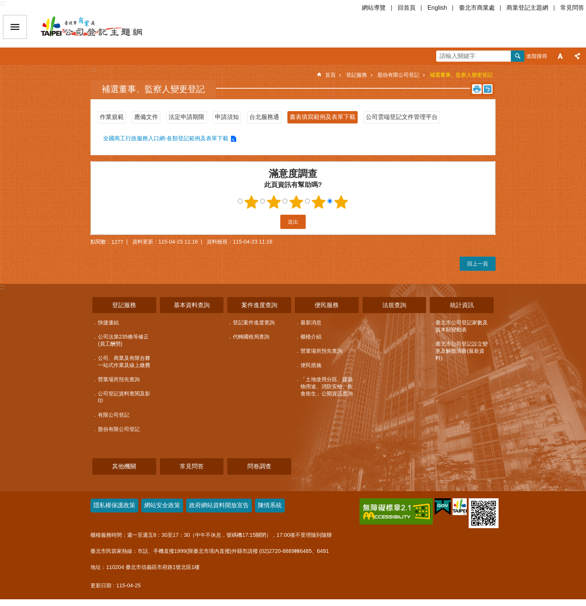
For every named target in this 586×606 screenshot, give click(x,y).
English (437, 7)
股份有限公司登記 (398, 75)
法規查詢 (394, 305)
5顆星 (341, 202)
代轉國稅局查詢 (251, 337)
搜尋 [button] (517, 56)
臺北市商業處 (477, 7)
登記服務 (356, 75)
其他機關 (124, 466)
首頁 (330, 75)
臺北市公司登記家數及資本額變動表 (461, 326)
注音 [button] (488, 89)
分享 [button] (577, 56)
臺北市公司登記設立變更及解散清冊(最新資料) (461, 351)
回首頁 (407, 7)
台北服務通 (264, 117)
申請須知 (227, 117)
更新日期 (100, 585)
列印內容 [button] (477, 89)
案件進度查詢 (259, 305)
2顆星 (274, 202)
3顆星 (296, 202)
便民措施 (310, 365)
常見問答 (572, 7)
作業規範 (112, 117)
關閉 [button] (15, 27)
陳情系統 (270, 505)
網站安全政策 (162, 505)
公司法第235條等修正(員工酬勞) (123, 340)
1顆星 (251, 202)
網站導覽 (374, 7)
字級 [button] (560, 56)
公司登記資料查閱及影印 (124, 397)
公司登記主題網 (104, 27)
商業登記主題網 (527, 7)
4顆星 (319, 202)
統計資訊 (462, 305)
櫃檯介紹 (310, 337)
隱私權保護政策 (114, 505)
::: (2, 3)
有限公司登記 (113, 415)
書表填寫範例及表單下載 (322, 117)
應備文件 (146, 117)
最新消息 (310, 322)
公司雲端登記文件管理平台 (402, 117)
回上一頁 (477, 264)
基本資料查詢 (192, 305)
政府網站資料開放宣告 (219, 505)
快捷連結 (108, 322)
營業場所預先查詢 (119, 379)
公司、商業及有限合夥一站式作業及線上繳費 (124, 361)
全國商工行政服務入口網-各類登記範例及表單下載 (165, 138)
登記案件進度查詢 (254, 322)
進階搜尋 (536, 56)
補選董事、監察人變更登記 (461, 75)
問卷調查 (259, 466)
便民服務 (327, 305)
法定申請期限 (186, 117)
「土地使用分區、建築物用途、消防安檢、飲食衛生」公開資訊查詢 (326, 386)
